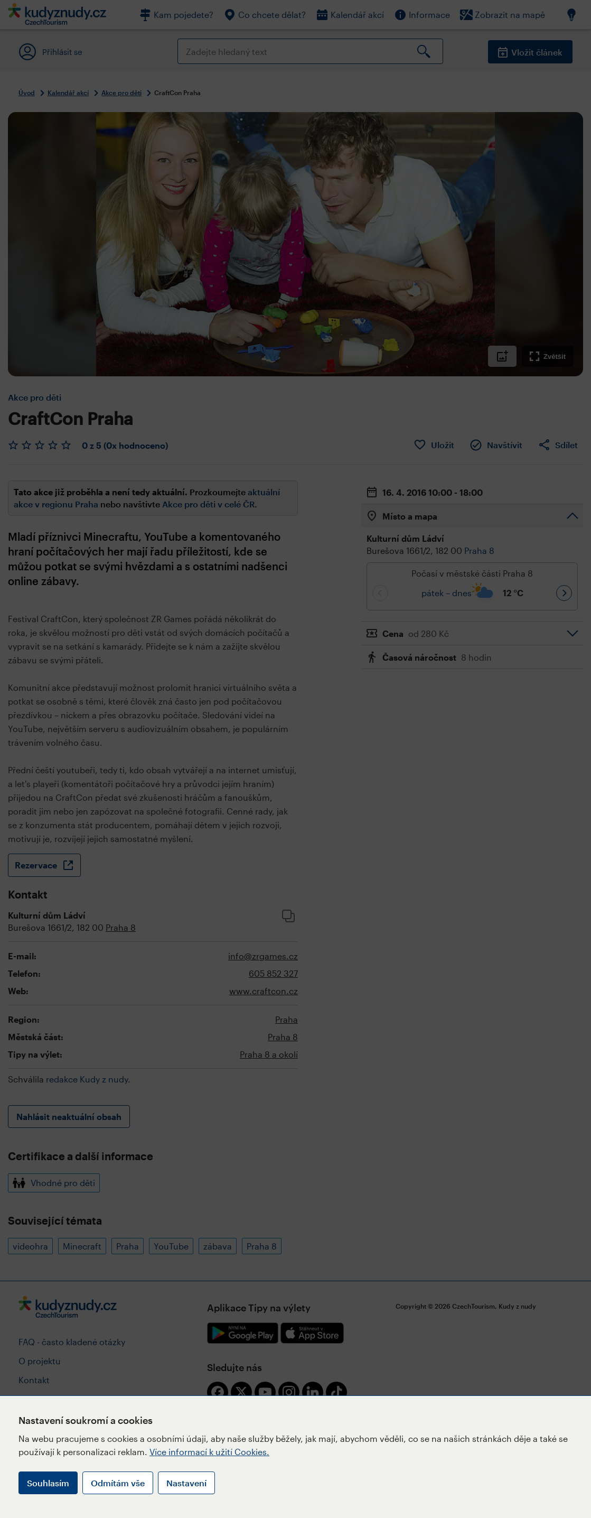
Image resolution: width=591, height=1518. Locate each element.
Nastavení (186, 1483)
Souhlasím (48, 1483)
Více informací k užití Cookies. (209, 1452)
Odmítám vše (118, 1483)
